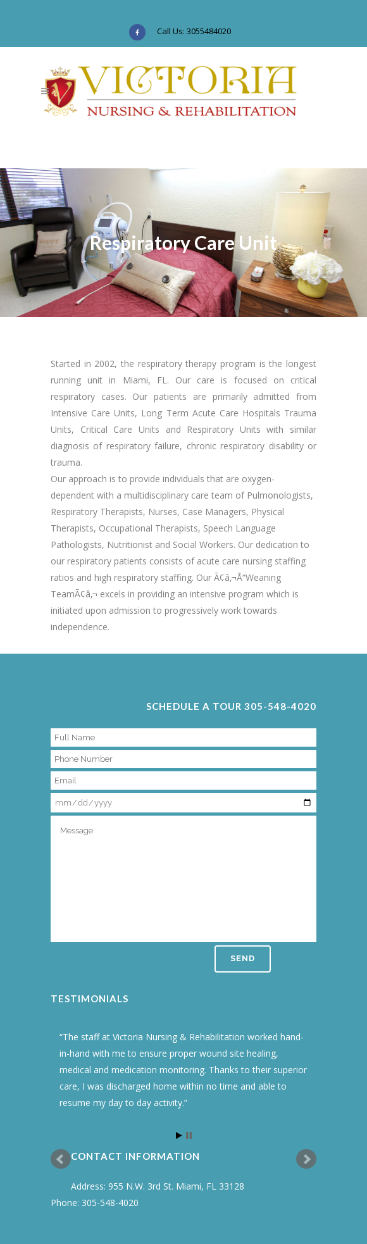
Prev (61, 1159)
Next (306, 1159)
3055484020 (209, 31)
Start (179, 1135)
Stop (189, 1135)
